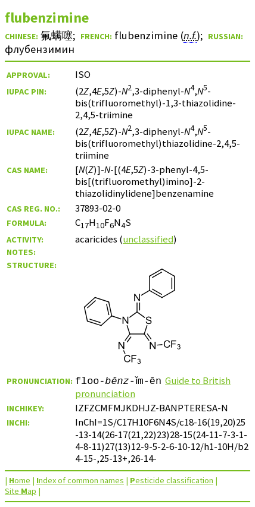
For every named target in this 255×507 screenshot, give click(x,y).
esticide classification (171, 480)
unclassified (148, 238)
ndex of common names (80, 480)
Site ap (20, 491)
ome (19, 480)
